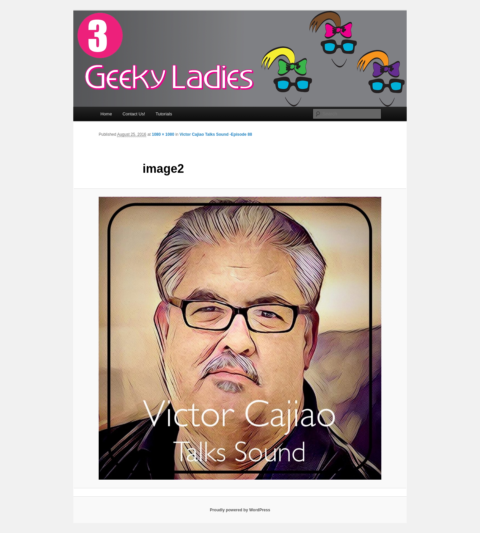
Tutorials (164, 113)
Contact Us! (133, 113)
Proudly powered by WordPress (240, 510)
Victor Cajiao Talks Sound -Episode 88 (216, 134)
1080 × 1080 (163, 134)
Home (106, 113)
